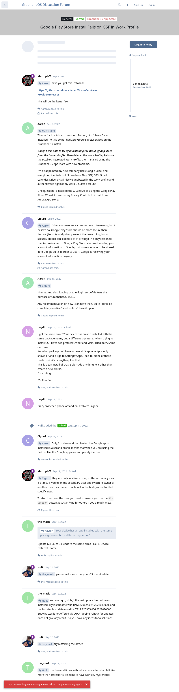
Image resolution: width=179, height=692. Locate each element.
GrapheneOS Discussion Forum (46, 4)
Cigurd (46, 285)
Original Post (137, 55)
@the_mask (45, 644)
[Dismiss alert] (86, 684)
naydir (49, 530)
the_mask (48, 574)
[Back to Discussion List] (4, 4)
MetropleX (48, 131)
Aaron (45, 83)
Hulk (45, 600)
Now (133, 116)
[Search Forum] (119, 4)
